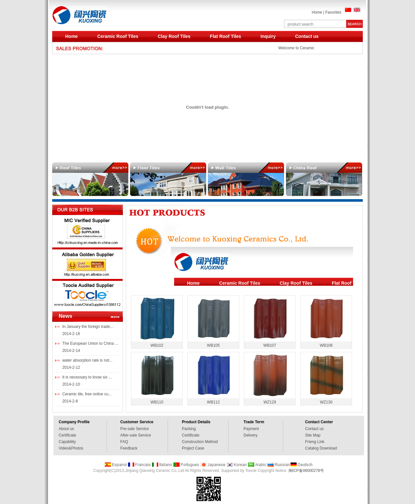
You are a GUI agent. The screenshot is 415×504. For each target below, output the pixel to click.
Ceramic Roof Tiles (117, 36)
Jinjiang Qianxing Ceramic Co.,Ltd (154, 470)
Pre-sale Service (134, 428)
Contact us (306, 36)
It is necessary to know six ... (87, 377)
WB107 (269, 345)
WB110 (156, 402)
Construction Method (200, 441)
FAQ (124, 441)
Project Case (193, 448)
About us (66, 428)
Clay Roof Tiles (174, 36)
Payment (251, 428)
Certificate (67, 435)
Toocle (250, 470)
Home (317, 12)
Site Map (312, 435)
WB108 (326, 345)
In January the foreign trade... (87, 326)
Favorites (333, 12)
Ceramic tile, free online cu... (87, 394)
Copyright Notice (271, 470)
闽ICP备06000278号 (306, 470)
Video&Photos (71, 448)
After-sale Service (135, 435)
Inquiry (268, 36)
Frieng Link (314, 441)
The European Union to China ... (90, 343)
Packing (189, 428)
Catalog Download (321, 448)
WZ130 (326, 402)
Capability (67, 441)
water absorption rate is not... (87, 360)
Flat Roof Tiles (225, 36)
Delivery (250, 435)
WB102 (156, 345)
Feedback (128, 448)
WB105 (213, 345)
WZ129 (270, 402)
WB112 (213, 402)
